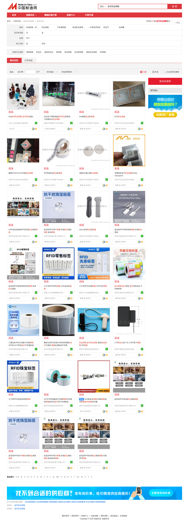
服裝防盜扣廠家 (64, 502)
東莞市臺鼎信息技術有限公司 (126, 349)
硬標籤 (59, 52)
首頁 (14, 15)
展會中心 (71, 15)
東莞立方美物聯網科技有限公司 (55, 293)
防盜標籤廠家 (30, 502)
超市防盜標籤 (19, 505)
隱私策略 (104, 516)
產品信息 (14, 60)
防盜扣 (39, 52)
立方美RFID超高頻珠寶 (19, 399)
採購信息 (31, 15)
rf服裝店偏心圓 (88, 173)
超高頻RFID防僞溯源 (126, 399)
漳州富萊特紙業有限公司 (18, 349)
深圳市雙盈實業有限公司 (53, 349)
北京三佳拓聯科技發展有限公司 (20, 123)
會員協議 (113, 516)
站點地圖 (94, 516)
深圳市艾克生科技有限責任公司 (126, 123)
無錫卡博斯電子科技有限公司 (55, 123)
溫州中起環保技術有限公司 (89, 406)
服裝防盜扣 (48, 52)
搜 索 (174, 6)
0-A (17, 477)
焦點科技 (97, 519)
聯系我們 (75, 516)
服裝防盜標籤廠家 (78, 502)
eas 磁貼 (21, 116)
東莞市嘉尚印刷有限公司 (124, 293)
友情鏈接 (123, 516)
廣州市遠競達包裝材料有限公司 (90, 349)
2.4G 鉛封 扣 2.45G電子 (128, 342)
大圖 (143, 72)
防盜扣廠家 (90, 502)
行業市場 (89, 15)
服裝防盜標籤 (91, 52)
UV (78, 477)
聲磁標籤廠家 (100, 502)
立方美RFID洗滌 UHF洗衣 (93, 286)
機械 (81, 399)
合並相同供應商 (171, 72)
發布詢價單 (165, 81)
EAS (120, 116)
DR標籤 (103, 52)
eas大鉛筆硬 (87, 229)
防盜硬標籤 (78, 52)
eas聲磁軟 (86, 116)
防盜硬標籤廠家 (42, 502)
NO (57, 477)
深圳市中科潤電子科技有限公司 (90, 123)
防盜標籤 (68, 52)
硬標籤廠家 (53, 502)
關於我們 (65, 516)
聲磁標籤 (29, 52)
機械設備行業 (50, 15)
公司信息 (28, 60)
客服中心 (84, 516)
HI (41, 477)
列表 (155, 72)
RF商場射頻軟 (53, 173)
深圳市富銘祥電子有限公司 (19, 236)
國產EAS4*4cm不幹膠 (21, 173)
